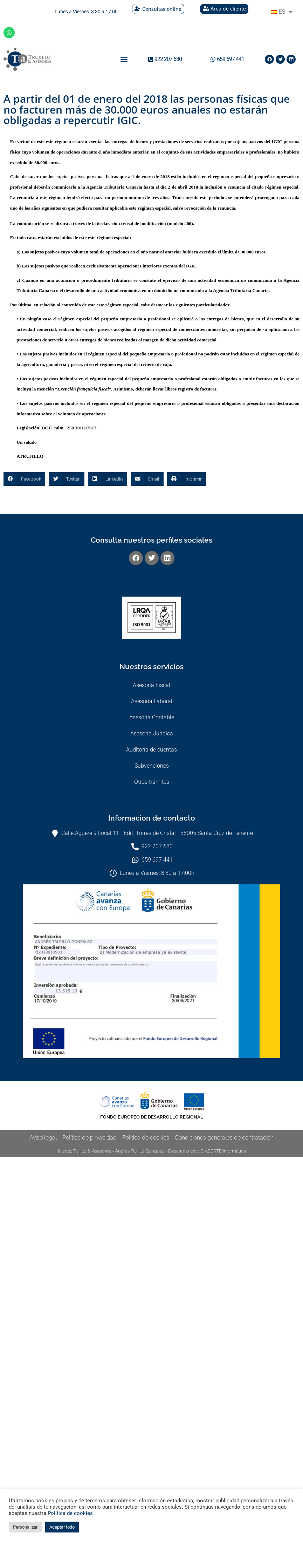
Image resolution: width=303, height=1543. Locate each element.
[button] (124, 59)
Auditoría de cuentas (151, 749)
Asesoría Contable (151, 717)
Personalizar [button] (25, 1527)
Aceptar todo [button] (62, 1527)
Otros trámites (151, 782)
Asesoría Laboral (151, 701)
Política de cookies (70, 1513)
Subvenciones (152, 765)
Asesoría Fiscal (151, 685)
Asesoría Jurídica (151, 733)
